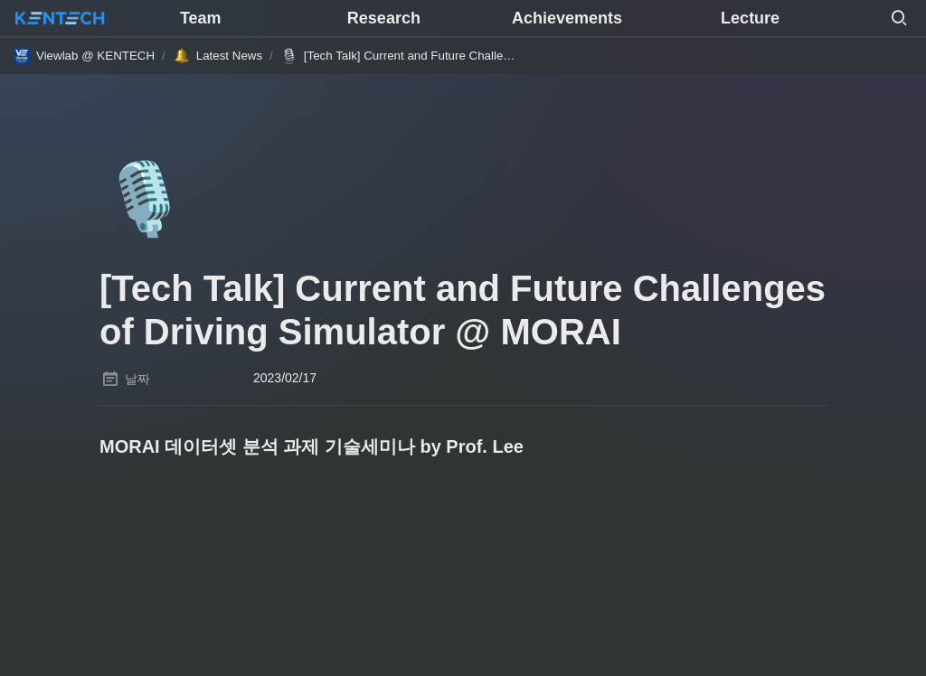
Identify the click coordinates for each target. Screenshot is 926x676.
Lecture (750, 18)
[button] (898, 18)
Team (201, 18)
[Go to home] (60, 18)
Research (383, 18)
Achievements (567, 18)
